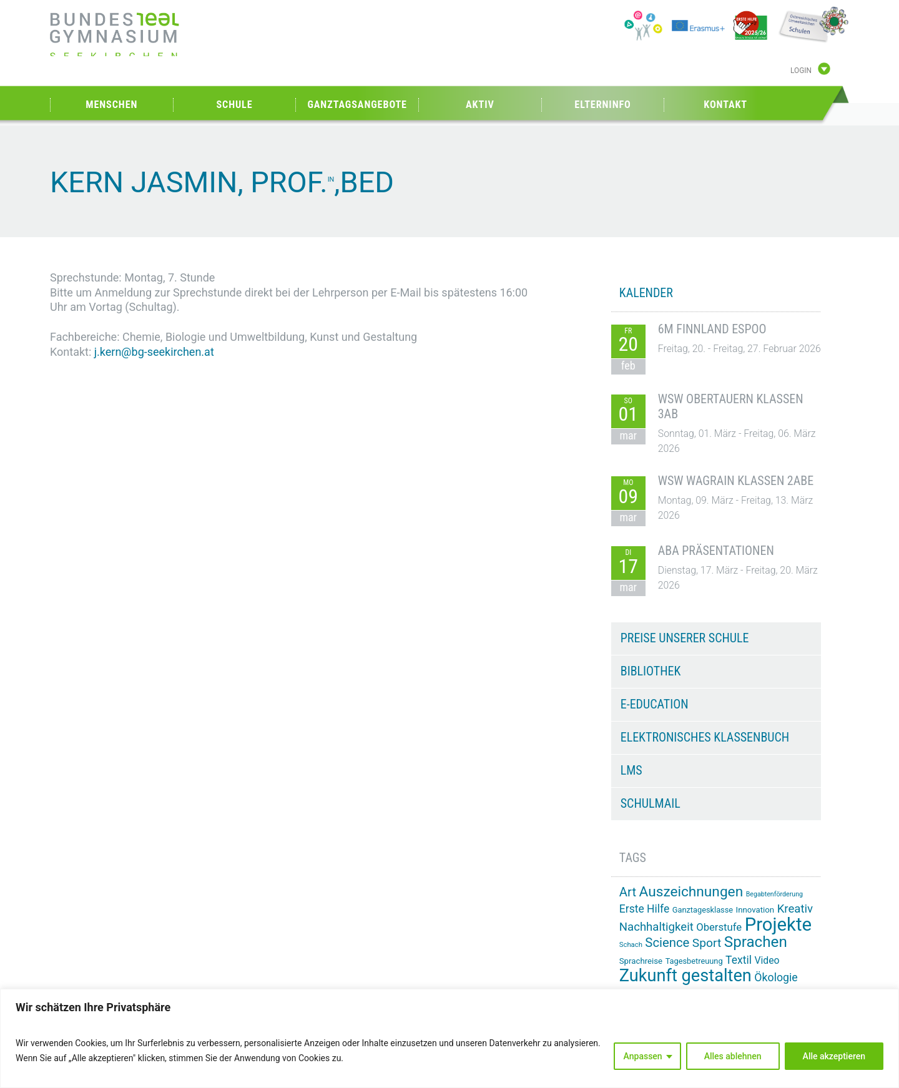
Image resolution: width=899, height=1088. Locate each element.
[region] (449, 1038)
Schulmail (650, 803)
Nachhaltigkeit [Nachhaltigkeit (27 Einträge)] (656, 927)
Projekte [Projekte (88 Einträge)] (778, 924)
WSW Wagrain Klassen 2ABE (735, 480)
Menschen (111, 104)
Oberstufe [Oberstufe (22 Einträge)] (719, 927)
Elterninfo (602, 104)
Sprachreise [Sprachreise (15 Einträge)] (640, 961)
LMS (631, 770)
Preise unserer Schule (685, 637)
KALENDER (646, 292)
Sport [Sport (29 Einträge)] (706, 943)
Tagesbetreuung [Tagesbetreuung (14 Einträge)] (694, 961)
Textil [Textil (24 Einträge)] (738, 960)
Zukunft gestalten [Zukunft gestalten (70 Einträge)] (685, 976)
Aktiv (480, 104)
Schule (234, 104)
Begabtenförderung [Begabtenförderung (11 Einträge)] (774, 894)
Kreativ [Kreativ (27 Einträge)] (795, 909)
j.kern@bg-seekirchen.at (154, 351)
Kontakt (725, 104)
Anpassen (643, 1056)
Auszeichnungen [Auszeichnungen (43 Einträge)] (691, 891)
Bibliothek (651, 671)
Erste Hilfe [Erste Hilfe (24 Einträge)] (644, 909)
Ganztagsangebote (357, 104)
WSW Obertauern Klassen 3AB (730, 406)
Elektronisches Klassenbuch (705, 737)
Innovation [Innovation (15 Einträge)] (755, 909)
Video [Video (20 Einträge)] (766, 960)
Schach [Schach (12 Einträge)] (630, 945)
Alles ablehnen (733, 1056)
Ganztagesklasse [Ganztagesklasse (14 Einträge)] (702, 909)
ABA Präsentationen (716, 550)
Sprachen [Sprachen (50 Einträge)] (755, 942)
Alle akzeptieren (834, 1056)
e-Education (655, 704)
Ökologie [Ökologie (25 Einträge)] (775, 977)
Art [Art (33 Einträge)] (627, 892)
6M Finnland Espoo (712, 328)
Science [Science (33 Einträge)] (667, 942)
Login (801, 70)
